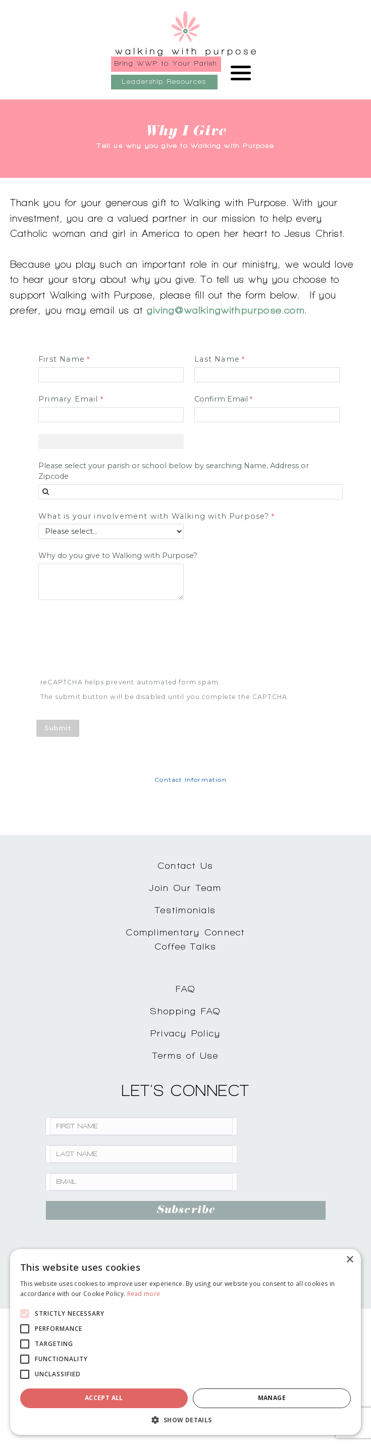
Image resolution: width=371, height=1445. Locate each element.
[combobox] (190, 492)
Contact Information (190, 779)
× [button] (349, 1260)
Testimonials (185, 910)
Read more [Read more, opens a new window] (144, 1293)
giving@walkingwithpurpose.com (225, 310)
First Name (61, 359)
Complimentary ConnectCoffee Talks (185, 939)
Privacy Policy (185, 1033)
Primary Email (68, 399)
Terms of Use (185, 1055)
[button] (185, 1420)
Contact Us (185, 865)
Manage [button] (272, 1397)
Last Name (217, 359)
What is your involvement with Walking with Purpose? (154, 516)
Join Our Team (185, 887)
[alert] (185, 1342)
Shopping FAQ (185, 1011)
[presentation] (114, 640)
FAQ (186, 988)
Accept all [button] (104, 1397)
